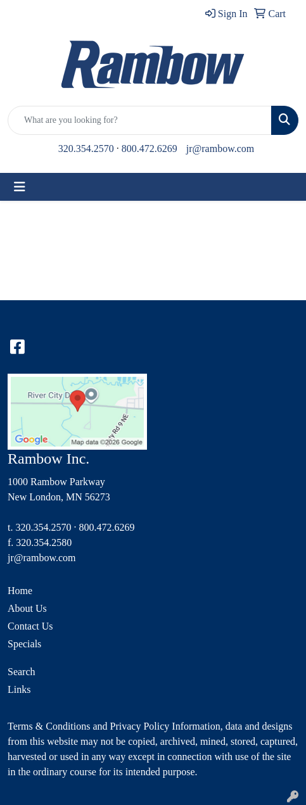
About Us (27, 608)
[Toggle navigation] (19, 187)
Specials (24, 643)
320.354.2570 (86, 148)
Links (19, 689)
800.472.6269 (149, 148)
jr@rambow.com (220, 148)
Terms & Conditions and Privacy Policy (88, 726)
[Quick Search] (140, 120)
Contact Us (30, 626)
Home (20, 590)
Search (21, 671)
